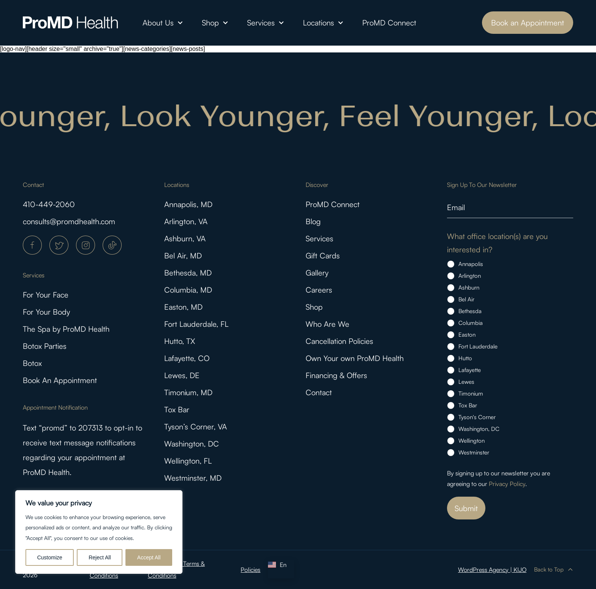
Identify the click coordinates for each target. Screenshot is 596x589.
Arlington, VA (186, 221)
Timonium (470, 393)
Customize (49, 557)
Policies (250, 569)
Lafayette (469, 370)
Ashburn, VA (185, 238)
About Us (163, 22)
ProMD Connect (389, 22)
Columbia (470, 322)
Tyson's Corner (477, 417)
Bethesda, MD (188, 272)
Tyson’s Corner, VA (195, 426)
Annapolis (470, 264)
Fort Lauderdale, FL (196, 324)
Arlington (469, 275)
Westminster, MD (193, 478)
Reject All (100, 557)
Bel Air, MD (183, 255)
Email (456, 207)
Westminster (473, 452)
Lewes (466, 381)
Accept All (148, 557)
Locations (323, 22)
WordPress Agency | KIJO (492, 569)
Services (265, 22)
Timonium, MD (188, 392)
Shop (215, 22)
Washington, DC (191, 443)
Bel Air (466, 299)
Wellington (471, 440)
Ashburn (468, 287)
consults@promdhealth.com (69, 221)
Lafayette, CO (186, 358)
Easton (467, 334)
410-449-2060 (49, 204)
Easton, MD (183, 307)
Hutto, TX (179, 341)
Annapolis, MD (188, 204)
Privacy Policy (507, 484)
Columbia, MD (188, 289)
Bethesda (470, 311)
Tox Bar (176, 409)
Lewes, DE (182, 375)
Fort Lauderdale (478, 346)
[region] (98, 532)
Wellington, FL (188, 461)
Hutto (465, 358)
